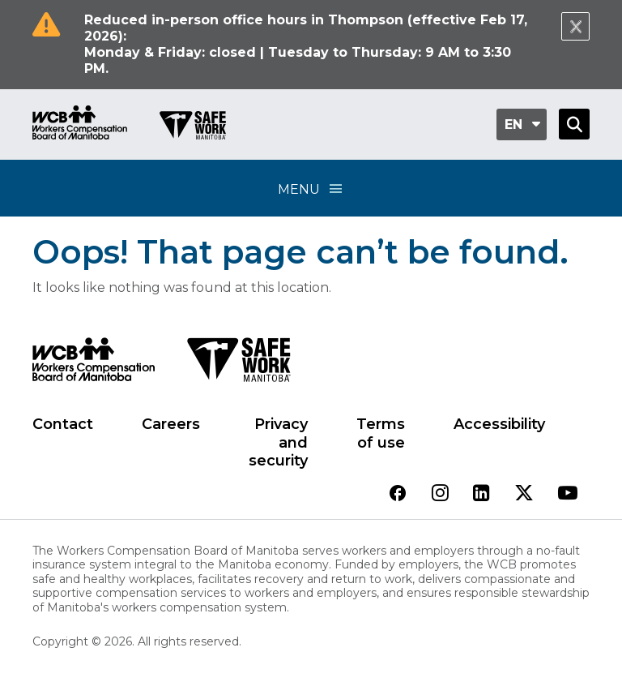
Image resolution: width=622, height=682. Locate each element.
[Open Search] (574, 124)
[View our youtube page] (567, 494)
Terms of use (380, 433)
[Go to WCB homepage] (79, 124)
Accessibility (499, 424)
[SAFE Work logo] (238, 364)
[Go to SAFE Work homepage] (193, 127)
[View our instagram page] (440, 494)
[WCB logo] (93, 364)
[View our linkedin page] (481, 494)
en (513, 124)
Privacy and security (278, 442)
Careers (171, 424)
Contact (62, 424)
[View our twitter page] (524, 494)
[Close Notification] (575, 26)
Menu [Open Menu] (311, 188)
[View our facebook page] (397, 494)
